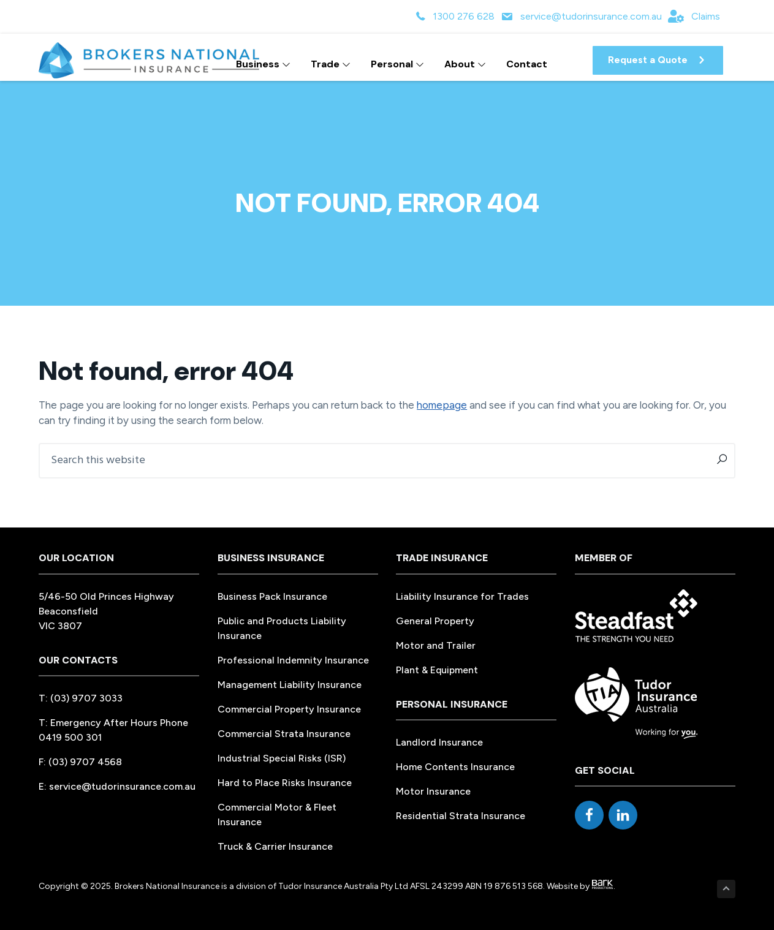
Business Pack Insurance (272, 596)
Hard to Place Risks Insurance (285, 782)
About (465, 64)
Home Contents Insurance (455, 767)
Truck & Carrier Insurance (275, 846)
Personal (397, 64)
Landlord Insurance (439, 742)
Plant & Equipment (437, 670)
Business (263, 64)
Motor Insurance (433, 791)
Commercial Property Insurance (289, 709)
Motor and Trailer (436, 645)
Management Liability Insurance (290, 684)
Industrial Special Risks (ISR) (282, 758)
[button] (658, 60)
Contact (526, 64)
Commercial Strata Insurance (284, 733)
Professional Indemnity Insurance (293, 660)
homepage (442, 405)
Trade (331, 64)
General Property (435, 621)
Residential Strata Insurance (460, 816)
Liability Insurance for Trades (462, 596)
